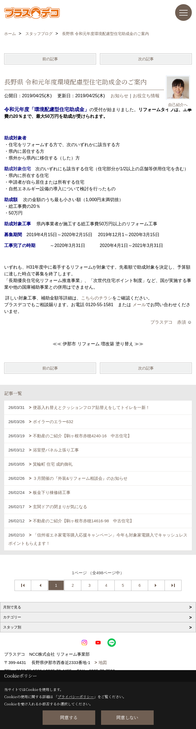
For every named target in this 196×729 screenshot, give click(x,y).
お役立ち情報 (146, 95)
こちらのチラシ (96, 298)
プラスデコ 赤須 (168, 322)
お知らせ (119, 95)
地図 (103, 662)
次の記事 (146, 59)
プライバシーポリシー (76, 696)
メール (139, 304)
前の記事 (50, 59)
